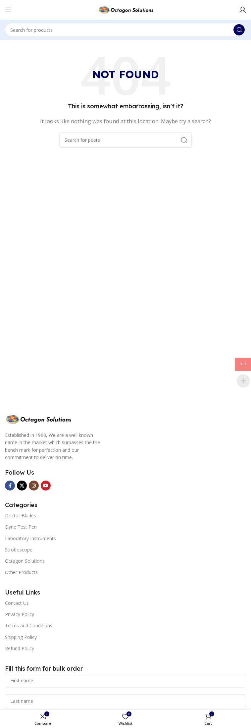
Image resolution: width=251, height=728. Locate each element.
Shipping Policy (21, 637)
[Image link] (38, 418)
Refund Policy (19, 648)
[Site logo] (125, 9)
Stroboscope (18, 549)
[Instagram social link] (34, 486)
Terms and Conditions (28, 625)
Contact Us (17, 603)
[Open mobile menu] (8, 10)
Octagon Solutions (25, 561)
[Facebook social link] (10, 486)
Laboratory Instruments (30, 538)
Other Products (21, 572)
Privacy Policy (19, 614)
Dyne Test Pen (21, 527)
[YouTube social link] (46, 486)
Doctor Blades (20, 515)
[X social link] (22, 486)
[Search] (125, 30)
